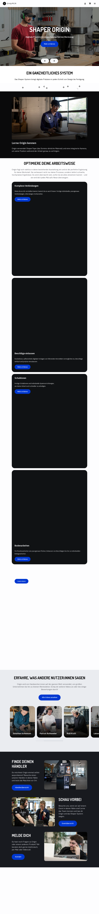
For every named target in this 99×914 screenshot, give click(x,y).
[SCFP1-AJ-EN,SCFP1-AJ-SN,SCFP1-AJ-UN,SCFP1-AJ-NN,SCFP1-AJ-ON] (23, 87)
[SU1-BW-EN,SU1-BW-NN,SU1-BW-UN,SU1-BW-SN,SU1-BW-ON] (63, 87)
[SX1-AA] (67, 86)
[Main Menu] (94, 3)
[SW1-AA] (46, 88)
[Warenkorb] (90, 3)
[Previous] (45, 61)
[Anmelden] (85, 3)
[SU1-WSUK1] (79, 86)
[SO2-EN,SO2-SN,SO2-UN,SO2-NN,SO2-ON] (39, 87)
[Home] (26, 3)
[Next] (54, 61)
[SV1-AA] (44, 86)
